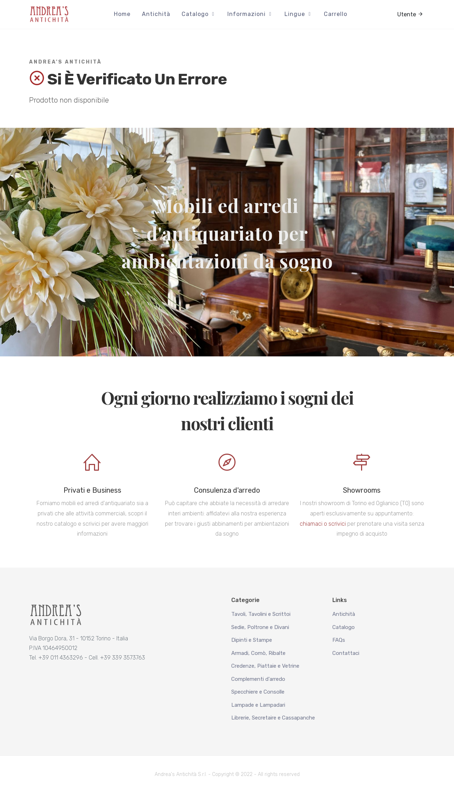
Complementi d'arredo (258, 679)
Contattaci (345, 653)
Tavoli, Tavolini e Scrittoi (260, 614)
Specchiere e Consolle (257, 692)
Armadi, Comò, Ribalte (258, 653)
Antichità (343, 614)
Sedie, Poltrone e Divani (260, 627)
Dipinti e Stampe (251, 640)
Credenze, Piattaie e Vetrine (265, 666)
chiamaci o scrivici (323, 523)
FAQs (338, 640)
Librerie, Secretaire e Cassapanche (273, 718)
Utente (410, 14)
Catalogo (343, 627)
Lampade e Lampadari (258, 705)
